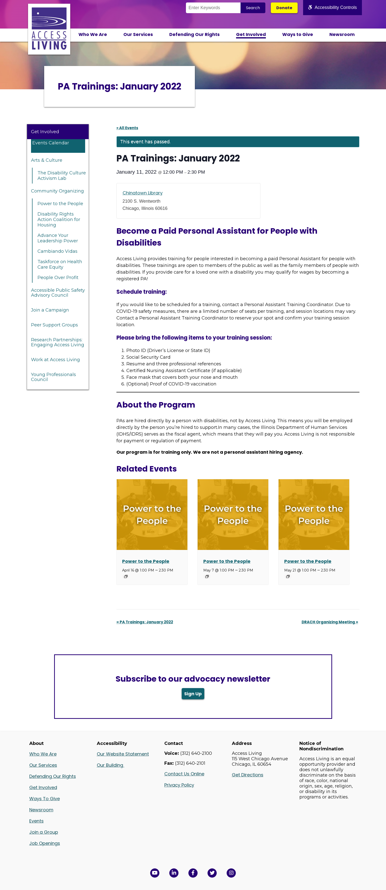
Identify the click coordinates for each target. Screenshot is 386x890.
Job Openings (44, 843)
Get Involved (251, 34)
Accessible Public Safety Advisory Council (58, 292)
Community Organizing (57, 191)
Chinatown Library (143, 193)
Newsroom (342, 34)
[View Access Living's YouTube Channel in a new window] (154, 873)
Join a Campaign (50, 310)
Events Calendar (50, 143)
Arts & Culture (46, 160)
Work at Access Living (55, 359)
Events (36, 821)
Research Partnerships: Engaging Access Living (57, 342)
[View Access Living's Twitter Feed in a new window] (212, 873)
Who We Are (92, 34)
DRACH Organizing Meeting (330, 622)
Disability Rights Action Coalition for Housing (58, 219)
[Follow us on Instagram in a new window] (231, 873)
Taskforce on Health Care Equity (59, 264)
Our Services (138, 34)
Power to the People (60, 203)
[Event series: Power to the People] (126, 576)
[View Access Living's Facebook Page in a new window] (193, 873)
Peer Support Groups (54, 325)
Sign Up (193, 694)
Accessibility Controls (332, 7)
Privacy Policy (179, 785)
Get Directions (247, 775)
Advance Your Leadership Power (57, 238)
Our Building (110, 765)
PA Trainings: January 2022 (144, 622)
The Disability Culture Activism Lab (61, 175)
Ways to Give (297, 34)
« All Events (127, 127)
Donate (284, 8)
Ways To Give (44, 798)
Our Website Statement (123, 754)
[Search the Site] (213, 7)
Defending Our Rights (194, 34)
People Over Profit (57, 277)
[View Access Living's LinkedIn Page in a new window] (173, 873)
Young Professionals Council (53, 377)
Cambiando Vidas (57, 251)
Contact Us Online (184, 774)
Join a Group (43, 832)
